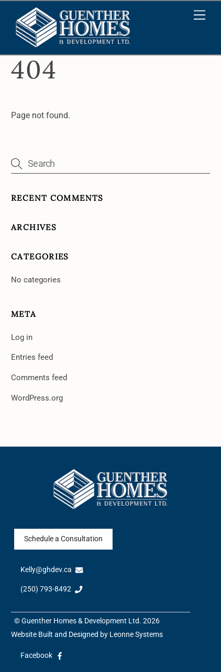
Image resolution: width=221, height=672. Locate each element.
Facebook (42, 655)
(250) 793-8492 (51, 589)
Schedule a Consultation (63, 538)
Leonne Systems (136, 634)
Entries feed (32, 357)
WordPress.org (37, 398)
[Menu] (199, 15)
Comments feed (39, 377)
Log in (21, 337)
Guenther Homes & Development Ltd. (81, 621)
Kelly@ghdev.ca (51, 570)
